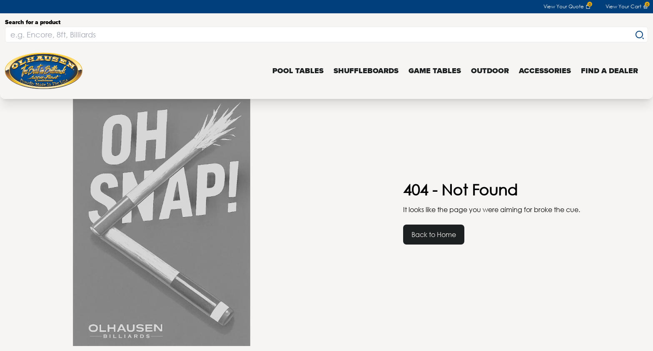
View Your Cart (627, 6)
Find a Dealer (609, 70)
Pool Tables (298, 70)
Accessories (545, 70)
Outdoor (490, 70)
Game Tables (435, 70)
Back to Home (433, 234)
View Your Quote (567, 6)
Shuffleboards (366, 70)
